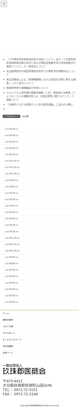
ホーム (6, 313)
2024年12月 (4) (12, 237)
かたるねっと (9, 333)
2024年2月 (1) (11, 302)
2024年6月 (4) (11, 276)
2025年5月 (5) (11, 205)
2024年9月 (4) (11, 257)
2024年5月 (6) (11, 282)
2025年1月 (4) (11, 231)
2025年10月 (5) (12, 173)
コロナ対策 (8, 326)
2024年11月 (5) (12, 244)
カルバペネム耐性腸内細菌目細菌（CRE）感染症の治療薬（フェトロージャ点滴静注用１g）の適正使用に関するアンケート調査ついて (40, 96)
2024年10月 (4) (12, 250)
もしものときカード (12, 339)
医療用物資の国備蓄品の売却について (27, 87)
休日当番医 (8, 346)
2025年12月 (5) (12, 161)
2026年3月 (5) (11, 141)
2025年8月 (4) (11, 186)
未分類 (25, 116)
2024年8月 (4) (11, 263)
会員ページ (8, 352)
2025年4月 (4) (11, 212)
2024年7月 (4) (11, 269)
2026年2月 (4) (11, 148)
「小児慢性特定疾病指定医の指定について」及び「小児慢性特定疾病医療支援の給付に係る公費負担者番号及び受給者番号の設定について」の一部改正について (41, 63)
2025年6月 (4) (11, 199)
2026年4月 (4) (11, 135)
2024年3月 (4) (11, 295)
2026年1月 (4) (11, 154)
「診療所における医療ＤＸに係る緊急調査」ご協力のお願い (39, 104)
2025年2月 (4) (11, 225)
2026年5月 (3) (11, 128)
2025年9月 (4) (11, 180)
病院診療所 (8, 320)
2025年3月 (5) (11, 218)
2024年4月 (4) (11, 289)
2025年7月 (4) (11, 193)
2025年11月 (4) (12, 167)
